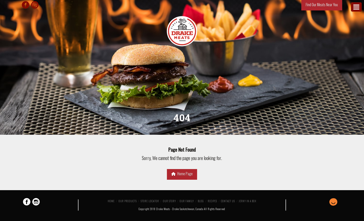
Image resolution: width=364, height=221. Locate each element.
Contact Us (228, 201)
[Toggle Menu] (356, 7)
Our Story (169, 201)
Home (111, 201)
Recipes (212, 201)
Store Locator (150, 201)
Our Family (187, 201)
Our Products (128, 201)
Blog (201, 201)
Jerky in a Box (247, 201)
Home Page (182, 173)
